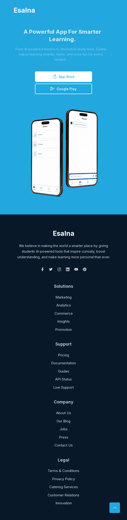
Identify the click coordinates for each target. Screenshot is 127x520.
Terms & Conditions (63, 470)
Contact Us (63, 445)
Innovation (63, 503)
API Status (63, 379)
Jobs (64, 429)
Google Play (63, 89)
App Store (64, 76)
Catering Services (63, 487)
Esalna (24, 10)
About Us (63, 413)
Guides (63, 371)
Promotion (63, 329)
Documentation (63, 363)
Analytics (63, 305)
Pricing (63, 355)
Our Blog (63, 421)
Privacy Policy (63, 479)
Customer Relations (63, 495)
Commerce (63, 313)
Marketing (63, 297)
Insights (63, 321)
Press (63, 437)
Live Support (63, 387)
